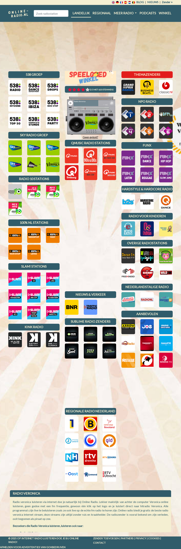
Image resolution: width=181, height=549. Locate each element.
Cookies (154, 538)
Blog (140, 2)
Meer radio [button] (124, 13)
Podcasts (147, 13)
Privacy (140, 538)
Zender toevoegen (106, 538)
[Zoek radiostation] (51, 13)
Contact (99, 542)
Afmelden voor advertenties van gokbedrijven (32, 547)
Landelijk (81, 13)
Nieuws (152, 2)
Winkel (165, 13)
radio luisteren (45, 538)
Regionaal (101, 13)
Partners (127, 538)
